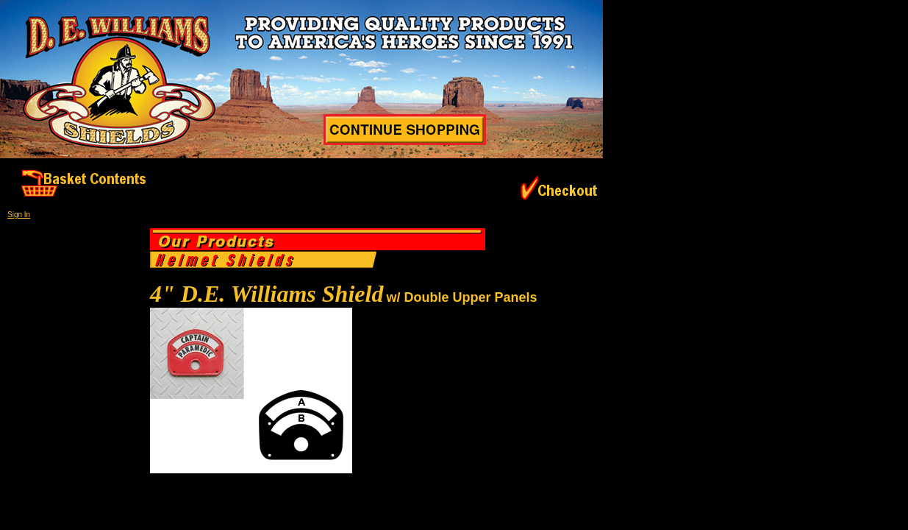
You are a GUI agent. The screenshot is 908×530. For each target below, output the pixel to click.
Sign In (18, 215)
